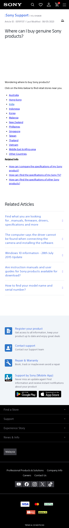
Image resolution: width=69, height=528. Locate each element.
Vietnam (13, 108)
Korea (12, 77)
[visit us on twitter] (42, 448)
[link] (10, 415)
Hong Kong (15, 63)
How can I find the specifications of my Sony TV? (35, 139)
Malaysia (13, 81)
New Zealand (16, 86)
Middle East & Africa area (22, 113)
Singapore (14, 95)
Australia (14, 59)
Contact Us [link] (40, 439)
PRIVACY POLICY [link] (34, 493)
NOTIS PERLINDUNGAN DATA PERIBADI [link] (34, 503)
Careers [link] (27, 439)
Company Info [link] (54, 434)
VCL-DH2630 (36, 15)
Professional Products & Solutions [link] (25, 434)
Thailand (13, 104)
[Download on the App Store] (50, 357)
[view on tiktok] (50, 448)
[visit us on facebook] (26, 448)
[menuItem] (40, 4)
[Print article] (62, 21)
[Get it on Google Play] (27, 357)
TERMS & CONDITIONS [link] (34, 489)
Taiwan (12, 99)
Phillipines (14, 90)
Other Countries (18, 117)
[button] (34, 373)
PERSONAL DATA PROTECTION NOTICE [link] (34, 498)
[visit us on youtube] (18, 448)
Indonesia (14, 72)
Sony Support (17, 15)
